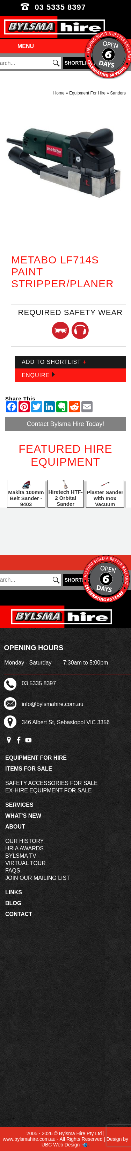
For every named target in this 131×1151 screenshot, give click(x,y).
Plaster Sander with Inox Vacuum (105, 498)
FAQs (12, 871)
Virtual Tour (25, 863)
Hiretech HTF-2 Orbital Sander (65, 498)
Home (59, 93)
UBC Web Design (61, 1144)
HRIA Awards (24, 848)
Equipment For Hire (87, 93)
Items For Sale (28, 769)
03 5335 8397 (65, 7)
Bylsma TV (20, 856)
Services (19, 805)
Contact (18, 914)
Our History (24, 841)
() (82, 63)
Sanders (118, 93)
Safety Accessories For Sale (51, 783)
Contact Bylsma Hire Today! (65, 423)
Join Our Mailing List (37, 878)
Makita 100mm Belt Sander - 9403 (26, 498)
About (15, 827)
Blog (13, 903)
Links (13, 892)
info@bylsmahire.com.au (52, 704)
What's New (23, 816)
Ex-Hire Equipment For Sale (48, 790)
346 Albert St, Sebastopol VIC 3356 (66, 722)
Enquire (38, 375)
